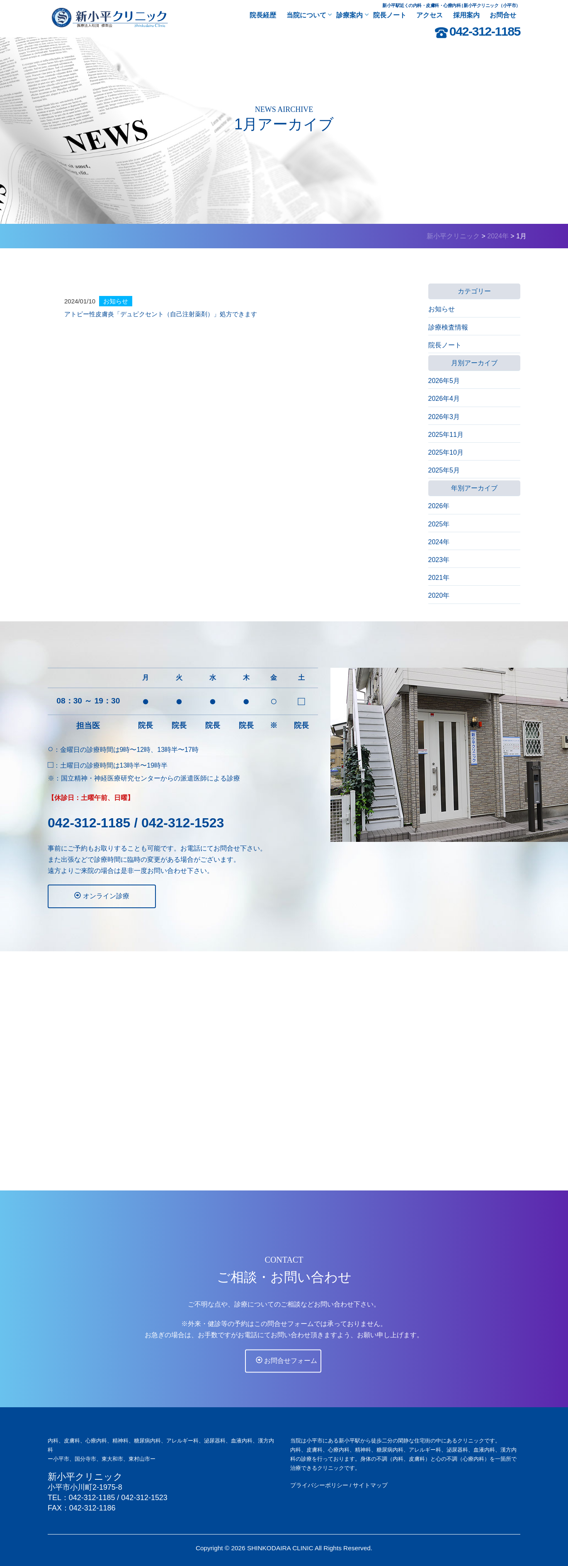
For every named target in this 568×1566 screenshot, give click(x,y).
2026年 (439, 505)
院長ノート (444, 345)
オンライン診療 (91, 895)
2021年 (439, 577)
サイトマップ (370, 1485)
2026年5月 (444, 380)
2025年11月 (446, 434)
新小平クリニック (85, 1477)
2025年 (439, 524)
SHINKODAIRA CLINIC (280, 1547)
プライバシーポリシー (319, 1485)
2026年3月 (444, 416)
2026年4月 (444, 398)
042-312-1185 (484, 31)
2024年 (439, 541)
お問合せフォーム (285, 1375)
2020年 (439, 595)
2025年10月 (446, 452)
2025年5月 (444, 470)
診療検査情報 (448, 327)
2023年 (439, 559)
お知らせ (441, 309)
